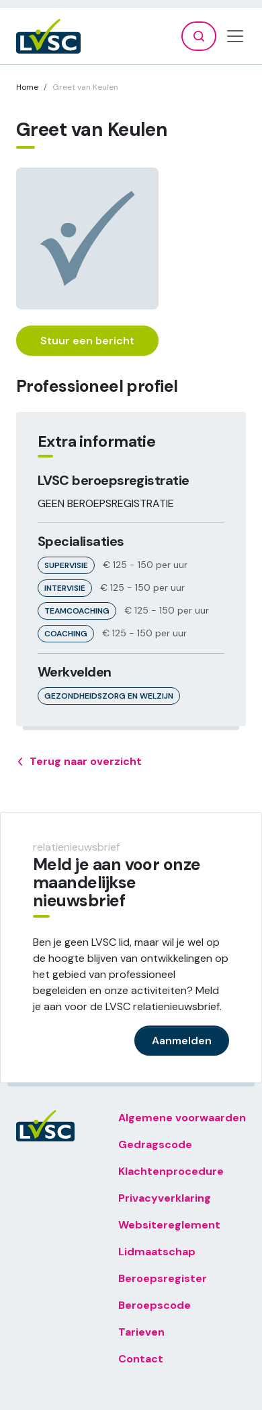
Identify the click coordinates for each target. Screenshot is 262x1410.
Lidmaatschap (156, 1252)
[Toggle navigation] (235, 36)
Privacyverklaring (164, 1198)
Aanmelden (182, 1041)
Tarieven (141, 1332)
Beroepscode (154, 1305)
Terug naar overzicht (79, 761)
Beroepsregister (162, 1278)
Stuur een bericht (87, 341)
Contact (140, 1359)
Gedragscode (155, 1144)
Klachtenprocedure (171, 1171)
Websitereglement (169, 1225)
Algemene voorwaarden (182, 1118)
